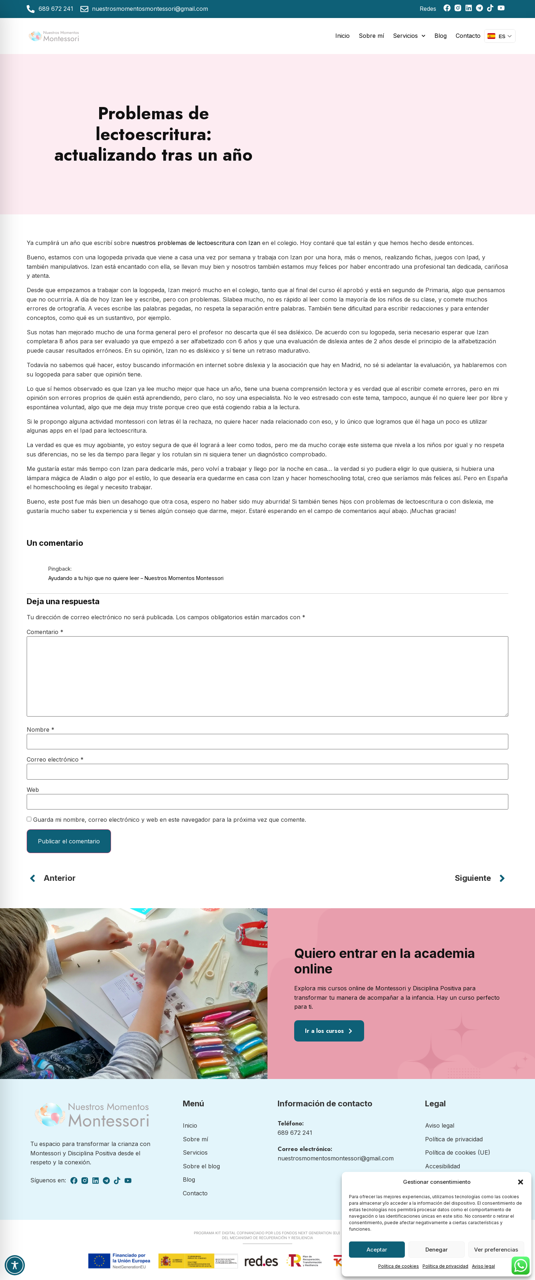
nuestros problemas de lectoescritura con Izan (196, 242)
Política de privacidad (445, 1266)
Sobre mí (371, 35)
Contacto (468, 35)
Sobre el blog (201, 1166)
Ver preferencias (496, 1249)
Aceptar (377, 1249)
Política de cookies (398, 1266)
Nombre (40, 729)
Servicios (409, 35)
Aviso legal (483, 1266)
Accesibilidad (442, 1166)
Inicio (342, 35)
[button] (520, 1182)
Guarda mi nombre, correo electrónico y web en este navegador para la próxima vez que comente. (169, 819)
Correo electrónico (55, 759)
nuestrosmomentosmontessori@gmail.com (336, 1158)
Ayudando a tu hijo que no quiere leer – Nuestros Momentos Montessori (136, 578)
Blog (440, 35)
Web (33, 790)
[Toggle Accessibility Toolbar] (14, 1265)
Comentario (45, 632)
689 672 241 (295, 1132)
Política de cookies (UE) (457, 1152)
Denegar (436, 1249)
